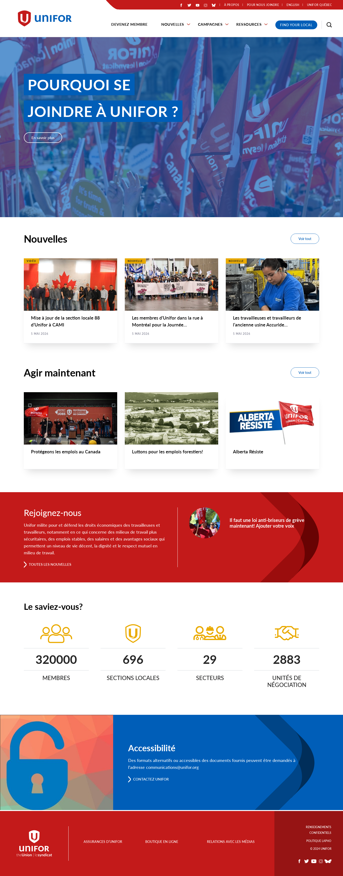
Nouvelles (172, 24)
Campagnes (210, 24)
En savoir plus (43, 137)
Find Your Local (296, 25)
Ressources (249, 24)
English (293, 5)
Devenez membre (129, 24)
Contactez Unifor (152, 780)
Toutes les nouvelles (51, 565)
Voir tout (304, 239)
